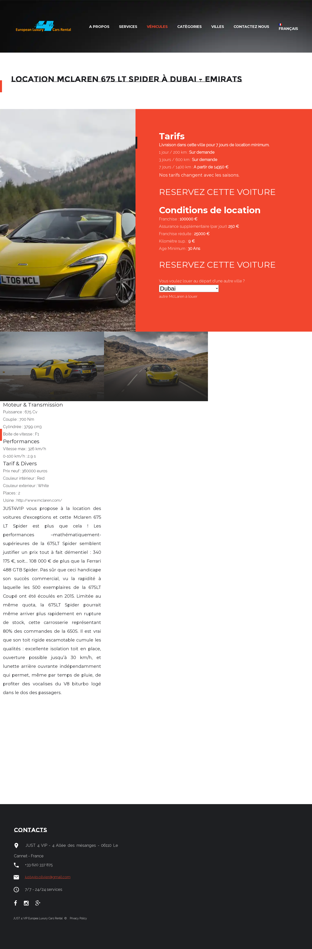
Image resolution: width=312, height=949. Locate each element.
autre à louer (179, 296)
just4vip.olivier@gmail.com (49, 877)
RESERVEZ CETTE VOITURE (219, 192)
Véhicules (157, 27)
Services (128, 27)
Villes (217, 27)
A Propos (99, 27)
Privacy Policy (78, 918)
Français (288, 27)
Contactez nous (251, 27)
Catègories (189, 27)
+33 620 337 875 (39, 865)
